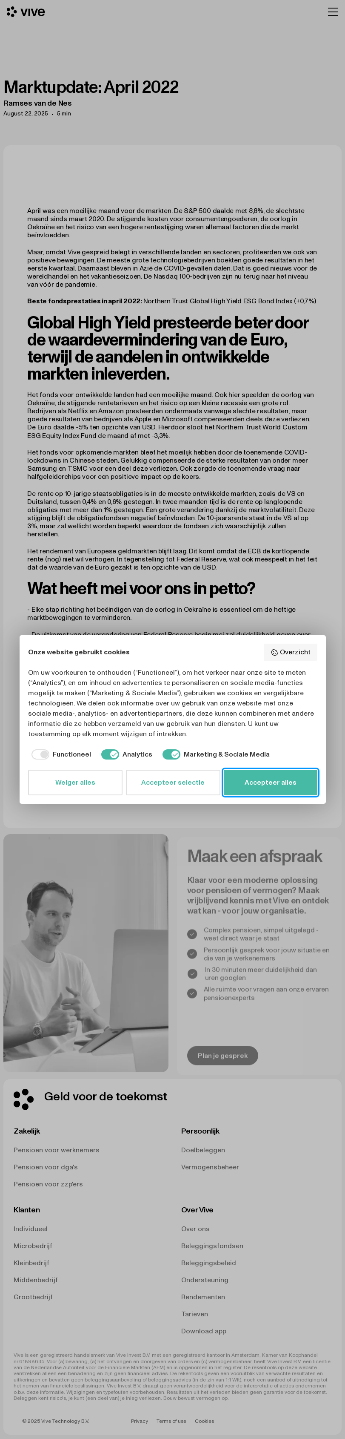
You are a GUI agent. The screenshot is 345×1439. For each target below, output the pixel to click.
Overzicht (291, 652)
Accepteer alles (271, 782)
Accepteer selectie (173, 782)
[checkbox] (59, 754)
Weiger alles (75, 782)
